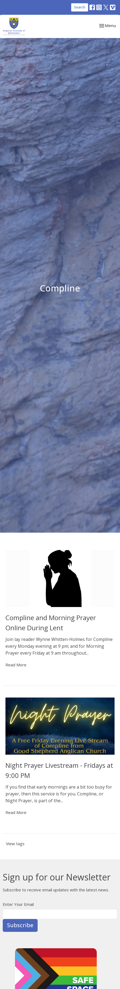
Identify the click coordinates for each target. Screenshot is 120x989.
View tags (15, 843)
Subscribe (20, 925)
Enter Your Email (18, 904)
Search (79, 7)
